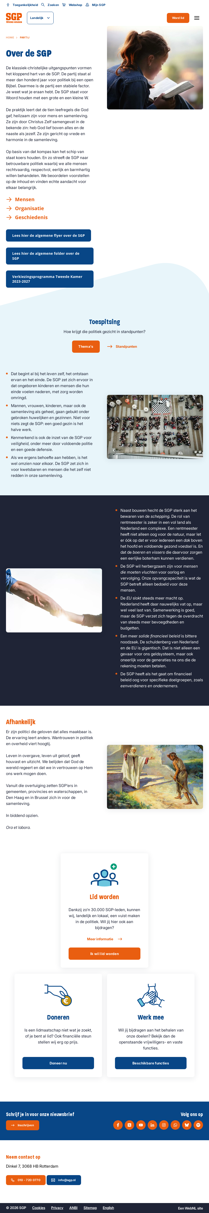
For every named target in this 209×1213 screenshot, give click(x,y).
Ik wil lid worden (104, 954)
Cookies (38, 1208)
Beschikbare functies (150, 1063)
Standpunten (126, 346)
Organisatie (29, 208)
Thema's (85, 346)
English (108, 1208)
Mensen (25, 199)
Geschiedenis (31, 217)
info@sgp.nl (63, 1180)
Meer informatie (104, 939)
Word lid (178, 18)
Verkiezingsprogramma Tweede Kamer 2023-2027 (47, 279)
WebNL (191, 1208)
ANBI (73, 1208)
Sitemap (90, 1208)
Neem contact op (25, 1157)
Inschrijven (22, 1125)
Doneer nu (58, 1063)
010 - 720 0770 (25, 1180)
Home (10, 37)
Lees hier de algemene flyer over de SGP (48, 235)
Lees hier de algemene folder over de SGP (46, 256)
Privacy (57, 1208)
